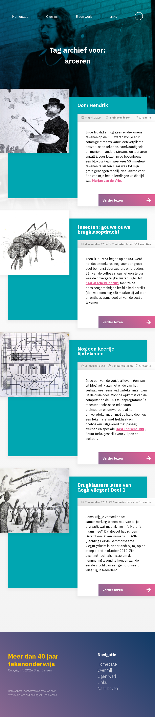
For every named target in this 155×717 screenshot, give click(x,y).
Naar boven (107, 688)
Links (113, 17)
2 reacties (144, 244)
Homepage (20, 17)
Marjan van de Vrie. (107, 181)
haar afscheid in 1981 (102, 283)
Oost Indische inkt (130, 429)
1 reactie (145, 117)
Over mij (52, 17)
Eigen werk (84, 17)
